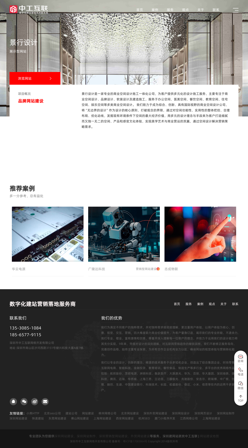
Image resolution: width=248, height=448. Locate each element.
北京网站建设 (130, 413)
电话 (241, 374)
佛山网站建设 (80, 418)
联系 (216, 9)
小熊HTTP (32, 413)
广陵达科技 (124, 269)
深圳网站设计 (181, 413)
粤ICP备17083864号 (135, 441)
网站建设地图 (209, 436)
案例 (155, 9)
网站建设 (88, 413)
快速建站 (38, 418)
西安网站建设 (125, 418)
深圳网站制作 (226, 413)
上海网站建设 (102, 418)
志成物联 (171, 269)
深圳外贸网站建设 (155, 413)
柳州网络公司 (107, 413)
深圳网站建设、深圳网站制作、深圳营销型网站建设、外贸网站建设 (102, 436)
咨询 (241, 361)
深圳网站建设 (18, 418)
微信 (241, 388)
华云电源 (18, 269)
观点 (185, 9)
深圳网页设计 (203, 413)
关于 (200, 9)
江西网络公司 (189, 418)
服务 (170, 9)
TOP (240, 400)
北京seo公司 (52, 413)
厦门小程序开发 (165, 418)
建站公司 (71, 413)
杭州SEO (144, 418)
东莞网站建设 (57, 418)
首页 (139, 9)
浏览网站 (25, 78)
